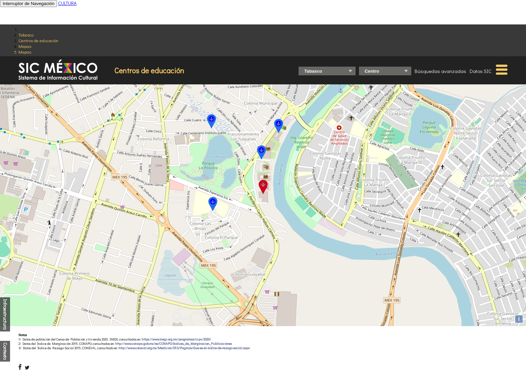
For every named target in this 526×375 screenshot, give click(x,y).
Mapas (24, 46)
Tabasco (26, 35)
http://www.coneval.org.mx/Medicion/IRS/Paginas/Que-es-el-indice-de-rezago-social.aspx (184, 348)
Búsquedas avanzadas (440, 71)
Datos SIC (480, 71)
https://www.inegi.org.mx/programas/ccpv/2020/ (176, 339)
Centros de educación (38, 40)
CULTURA (67, 3)
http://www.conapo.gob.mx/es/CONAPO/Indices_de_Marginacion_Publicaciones (173, 344)
